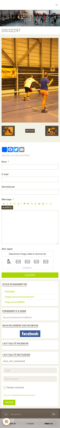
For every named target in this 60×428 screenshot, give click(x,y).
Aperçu (7, 207)
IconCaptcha (27, 268)
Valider (9, 402)
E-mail (5, 174)
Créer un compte (10, 395)
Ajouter (30, 275)
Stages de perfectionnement (19, 297)
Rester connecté (13, 387)
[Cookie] (6, 421)
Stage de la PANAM (14, 302)
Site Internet (8, 187)
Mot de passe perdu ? (27, 395)
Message (7, 199)
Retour (30, 131)
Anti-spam (7, 249)
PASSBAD (10, 291)
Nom (4, 161)
